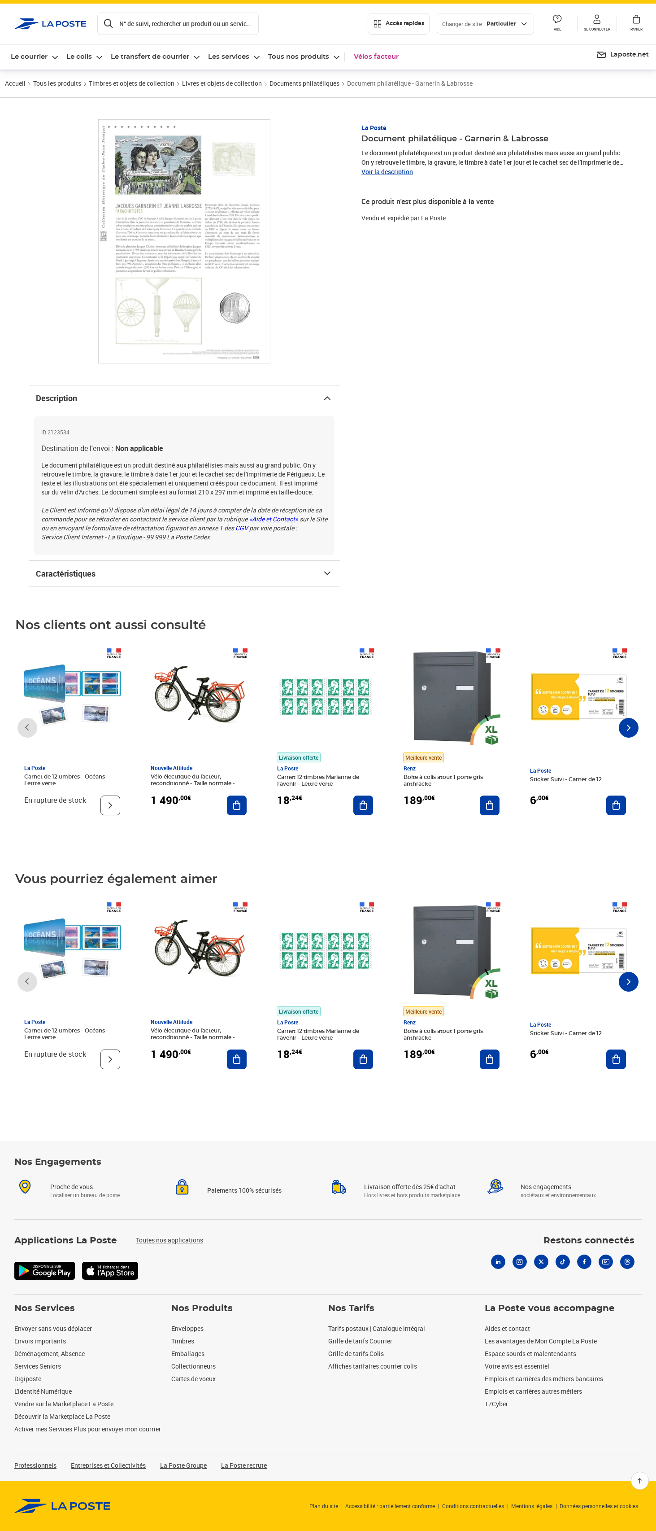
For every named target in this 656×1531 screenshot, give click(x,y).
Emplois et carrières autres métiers (533, 1391)
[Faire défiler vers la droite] (628, 728)
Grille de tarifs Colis (356, 1353)
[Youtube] (606, 1262)
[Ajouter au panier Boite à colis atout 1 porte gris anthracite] (489, 805)
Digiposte (27, 1378)
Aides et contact (507, 1328)
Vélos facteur (376, 56)
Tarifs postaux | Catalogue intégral (376, 1328)
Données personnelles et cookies (599, 1505)
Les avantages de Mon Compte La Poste (541, 1341)
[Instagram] (520, 1262)
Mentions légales (531, 1505)
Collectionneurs (193, 1366)
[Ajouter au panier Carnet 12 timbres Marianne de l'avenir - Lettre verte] (363, 805)
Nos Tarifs (351, 1308)
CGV (241, 528)
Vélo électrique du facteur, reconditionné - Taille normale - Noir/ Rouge (193, 783)
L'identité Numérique (43, 1391)
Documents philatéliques (304, 83)
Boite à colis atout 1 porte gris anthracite (443, 780)
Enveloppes (187, 1328)
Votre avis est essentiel (517, 1366)
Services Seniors (37, 1366)
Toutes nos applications (169, 1240)
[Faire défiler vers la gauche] (27, 728)
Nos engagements (546, 1186)
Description (184, 398)
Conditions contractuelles (473, 1505)
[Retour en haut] (640, 1481)
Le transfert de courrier (150, 56)
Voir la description (387, 171)
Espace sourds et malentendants (530, 1353)
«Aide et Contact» (273, 519)
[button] (597, 24)
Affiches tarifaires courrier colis (372, 1366)
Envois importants (40, 1341)
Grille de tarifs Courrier (360, 1341)
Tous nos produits (298, 56)
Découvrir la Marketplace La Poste (62, 1416)
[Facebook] (584, 1262)
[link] (62, 1506)
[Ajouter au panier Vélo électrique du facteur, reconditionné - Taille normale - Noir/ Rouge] (237, 805)
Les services (228, 56)
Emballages (187, 1353)
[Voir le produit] (110, 805)
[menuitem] (622, 55)
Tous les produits (57, 83)
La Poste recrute (244, 1465)
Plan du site (323, 1505)
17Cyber (496, 1404)
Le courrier (29, 56)
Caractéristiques (184, 573)
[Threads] (627, 1262)
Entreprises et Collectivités (108, 1465)
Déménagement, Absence (49, 1353)
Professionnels (35, 1465)
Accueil (15, 83)
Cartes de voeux (193, 1378)
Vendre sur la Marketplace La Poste (63, 1404)
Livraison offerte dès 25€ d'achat (410, 1186)
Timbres (182, 1341)
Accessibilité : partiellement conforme (390, 1505)
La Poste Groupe (183, 1465)
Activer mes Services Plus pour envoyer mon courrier (87, 1429)
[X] (541, 1262)
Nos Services (44, 1308)
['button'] (50, 23)
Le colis (79, 56)
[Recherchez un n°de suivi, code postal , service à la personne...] (178, 24)
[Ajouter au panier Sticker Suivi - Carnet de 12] (616, 805)
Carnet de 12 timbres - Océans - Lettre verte (66, 780)
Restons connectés (588, 1240)
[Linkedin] (498, 1262)
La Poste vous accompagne (550, 1308)
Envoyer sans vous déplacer (53, 1328)
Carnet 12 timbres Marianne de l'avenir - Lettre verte (318, 780)
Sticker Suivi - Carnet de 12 (566, 779)
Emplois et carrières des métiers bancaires (544, 1378)
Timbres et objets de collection (131, 83)
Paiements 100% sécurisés (244, 1190)
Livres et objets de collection (222, 83)
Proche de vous (71, 1186)
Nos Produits (202, 1308)
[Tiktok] (563, 1262)
